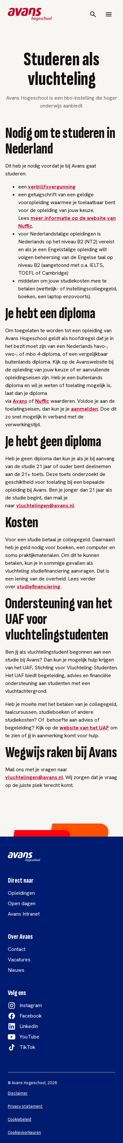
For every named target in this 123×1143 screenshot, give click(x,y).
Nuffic (42, 401)
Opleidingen (21, 893)
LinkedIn (29, 1026)
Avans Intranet (24, 913)
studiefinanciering (38, 586)
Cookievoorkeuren (24, 1132)
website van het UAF (84, 727)
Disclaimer (18, 1093)
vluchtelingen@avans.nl (45, 505)
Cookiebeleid (19, 1119)
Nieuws (16, 970)
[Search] (93, 14)
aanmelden (84, 408)
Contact (16, 949)
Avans (20, 401)
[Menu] (108, 14)
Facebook (31, 1015)
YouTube (29, 1036)
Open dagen (21, 903)
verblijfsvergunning (51, 186)
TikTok (27, 1047)
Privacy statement (25, 1106)
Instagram (31, 1005)
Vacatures (19, 959)
